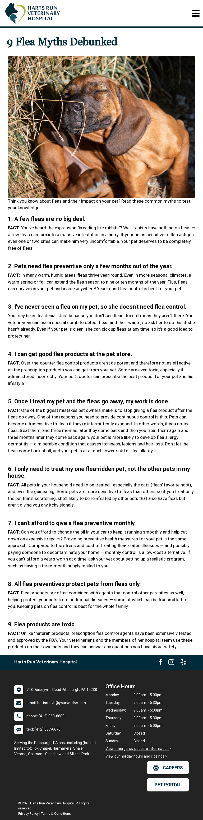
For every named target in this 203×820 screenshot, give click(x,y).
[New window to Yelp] (183, 663)
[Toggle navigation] (195, 13)
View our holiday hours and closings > (136, 756)
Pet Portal (168, 784)
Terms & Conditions (56, 814)
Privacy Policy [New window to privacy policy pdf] (28, 814)
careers (168, 768)
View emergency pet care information (137, 748)
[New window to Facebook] (160, 663)
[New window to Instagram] (171, 663)
